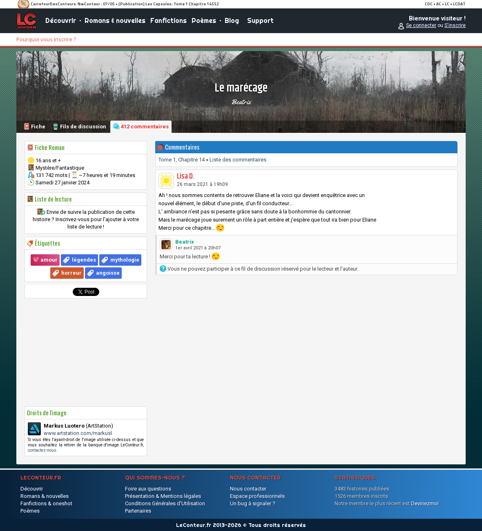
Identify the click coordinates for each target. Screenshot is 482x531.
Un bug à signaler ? (252, 503)
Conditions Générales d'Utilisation (165, 503)
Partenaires (138, 511)
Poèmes (204, 20)
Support (260, 20)
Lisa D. (185, 176)
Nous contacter (248, 489)
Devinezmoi (425, 503)
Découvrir (60, 20)
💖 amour (45, 260)
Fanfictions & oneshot (46, 503)
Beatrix (241, 101)
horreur (71, 273)
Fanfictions (168, 20)
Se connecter (421, 25)
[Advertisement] (86, 352)
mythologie (124, 260)
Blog (232, 20)
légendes (84, 260)
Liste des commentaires (238, 160)
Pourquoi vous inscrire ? (46, 39)
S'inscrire (455, 25)
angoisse (108, 273)
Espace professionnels (257, 496)
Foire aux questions (148, 489)
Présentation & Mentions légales (163, 496)
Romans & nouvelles (115, 20)
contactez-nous (42, 450)
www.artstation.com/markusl (78, 433)
